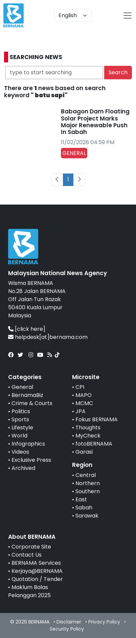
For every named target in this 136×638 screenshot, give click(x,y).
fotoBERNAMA (93, 444)
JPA (80, 411)
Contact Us (27, 555)
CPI (79, 387)
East (81, 499)
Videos (20, 452)
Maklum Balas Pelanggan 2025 (29, 591)
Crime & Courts (32, 403)
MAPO (83, 395)
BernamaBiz (27, 395)
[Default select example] (73, 15)
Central (85, 475)
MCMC (84, 403)
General (22, 387)
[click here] (30, 329)
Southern (87, 491)
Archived (23, 468)
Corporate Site (31, 547)
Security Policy (67, 629)
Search (118, 72)
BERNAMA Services (36, 563)
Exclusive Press (31, 460)
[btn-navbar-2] (127, 15)
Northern (87, 483)
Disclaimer (68, 621)
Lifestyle (22, 427)
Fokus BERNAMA (96, 419)
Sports (20, 419)
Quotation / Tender (37, 579)
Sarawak (86, 516)
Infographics (28, 444)
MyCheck (87, 436)
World (19, 436)
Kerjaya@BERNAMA (37, 571)
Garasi (84, 452)
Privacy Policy (104, 621)
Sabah (83, 507)
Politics (21, 411)
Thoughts (87, 427)
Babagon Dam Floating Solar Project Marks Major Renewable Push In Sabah (95, 121)
